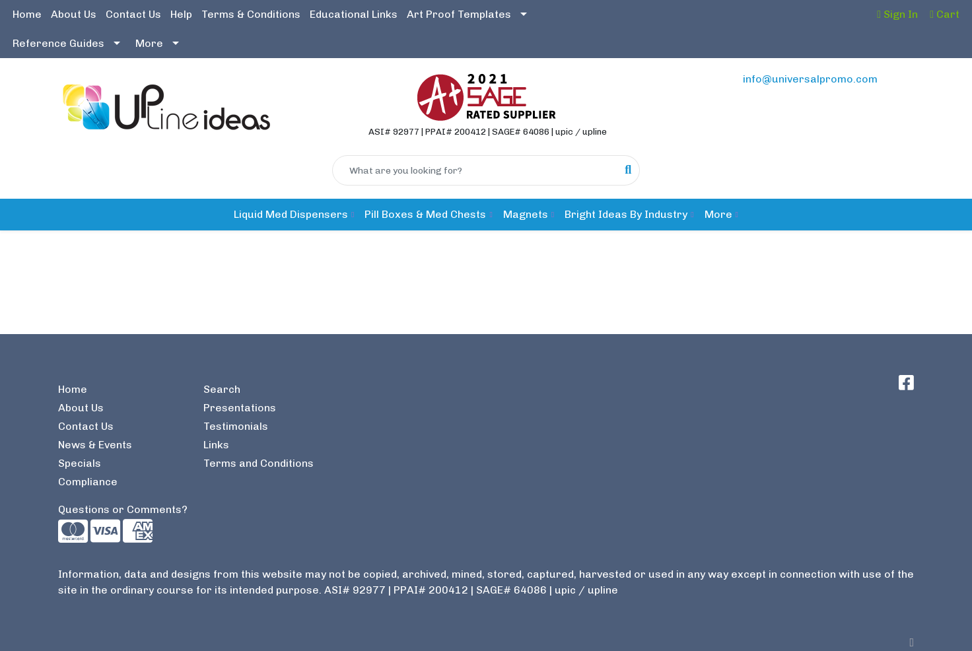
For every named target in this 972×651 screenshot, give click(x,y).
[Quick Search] (475, 170)
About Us (73, 14)
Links (216, 444)
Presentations (239, 407)
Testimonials (235, 426)
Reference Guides (58, 43)
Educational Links (354, 14)
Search (221, 389)
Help (181, 14)
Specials (79, 463)
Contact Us (133, 14)
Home (27, 14)
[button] (293, 214)
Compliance (88, 481)
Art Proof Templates (459, 14)
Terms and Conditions (258, 463)
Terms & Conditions (250, 14)
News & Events (95, 444)
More (149, 43)
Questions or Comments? (123, 509)
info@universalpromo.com (810, 79)
